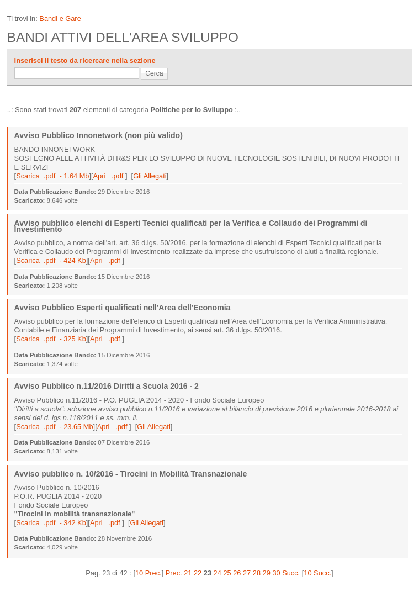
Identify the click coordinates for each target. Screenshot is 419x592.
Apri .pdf (109, 176)
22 (197, 573)
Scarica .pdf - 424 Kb (51, 260)
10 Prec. (148, 573)
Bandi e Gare (60, 18)
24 (217, 573)
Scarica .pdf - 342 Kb (51, 523)
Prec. (174, 573)
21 (188, 573)
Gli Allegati (149, 176)
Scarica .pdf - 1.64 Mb (52, 176)
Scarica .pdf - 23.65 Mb (54, 426)
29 (267, 573)
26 (237, 573)
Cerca (154, 73)
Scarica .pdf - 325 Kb (51, 339)
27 (247, 573)
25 (227, 573)
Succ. (291, 573)
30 (276, 573)
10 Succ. (317, 573)
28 (257, 573)
